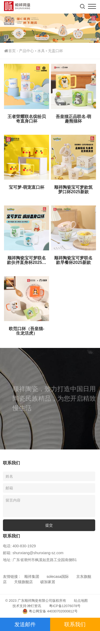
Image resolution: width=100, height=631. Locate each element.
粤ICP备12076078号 (65, 606)
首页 (11, 51)
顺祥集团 (31, 576)
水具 (41, 51)
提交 (49, 525)
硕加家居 (47, 582)
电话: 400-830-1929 (19, 546)
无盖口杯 (55, 51)
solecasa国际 (58, 576)
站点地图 (81, 601)
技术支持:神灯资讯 (27, 606)
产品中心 (26, 51)
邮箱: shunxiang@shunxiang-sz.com (33, 553)
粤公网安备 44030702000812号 (49, 611)
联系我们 (75, 624)
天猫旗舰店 (23, 582)
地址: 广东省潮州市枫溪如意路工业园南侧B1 (40, 560)
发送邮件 (25, 624)
